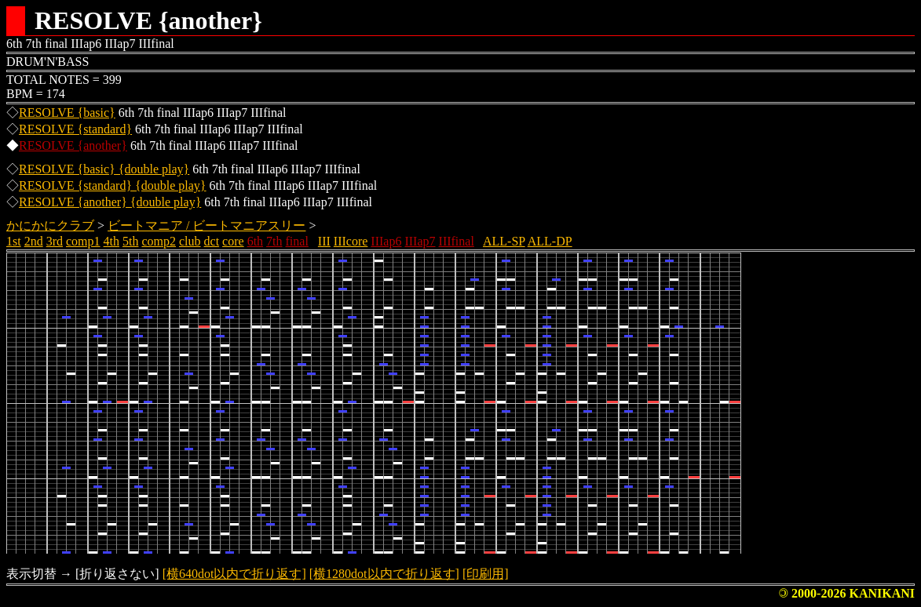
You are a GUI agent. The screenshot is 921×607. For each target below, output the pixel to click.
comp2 (158, 241)
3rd (54, 241)
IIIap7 (419, 241)
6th (255, 241)
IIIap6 (386, 241)
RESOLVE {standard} (75, 129)
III (324, 241)
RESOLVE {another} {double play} (110, 202)
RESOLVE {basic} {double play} (104, 169)
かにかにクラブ (50, 225)
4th (111, 241)
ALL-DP (550, 241)
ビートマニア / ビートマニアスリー (206, 225)
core (233, 241)
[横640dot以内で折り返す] (234, 573)
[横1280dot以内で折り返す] (384, 573)
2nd (33, 241)
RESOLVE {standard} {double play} (112, 185)
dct (212, 241)
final (297, 241)
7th (274, 241)
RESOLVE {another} (73, 145)
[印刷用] (485, 573)
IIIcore (351, 241)
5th (130, 241)
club (190, 241)
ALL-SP (504, 241)
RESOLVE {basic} (67, 112)
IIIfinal (456, 241)
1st (13, 241)
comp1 (83, 241)
